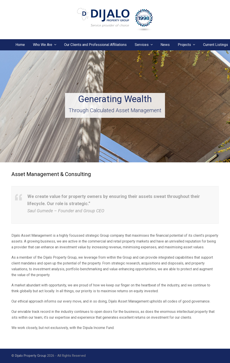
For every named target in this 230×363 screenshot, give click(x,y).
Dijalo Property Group (30, 356)
